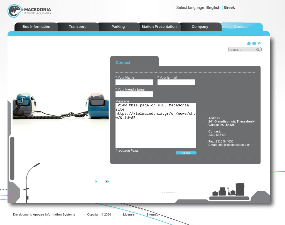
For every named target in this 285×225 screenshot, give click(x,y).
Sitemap (152, 214)
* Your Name (125, 77)
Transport (77, 26)
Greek (229, 7)
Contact (240, 26)
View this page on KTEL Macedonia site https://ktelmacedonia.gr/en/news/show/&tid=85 (156, 125)
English (213, 7)
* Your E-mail (167, 77)
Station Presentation (158, 26)
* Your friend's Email (130, 89)
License (128, 214)
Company (200, 26)
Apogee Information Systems (54, 214)
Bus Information (36, 26)
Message (122, 101)
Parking (118, 26)
